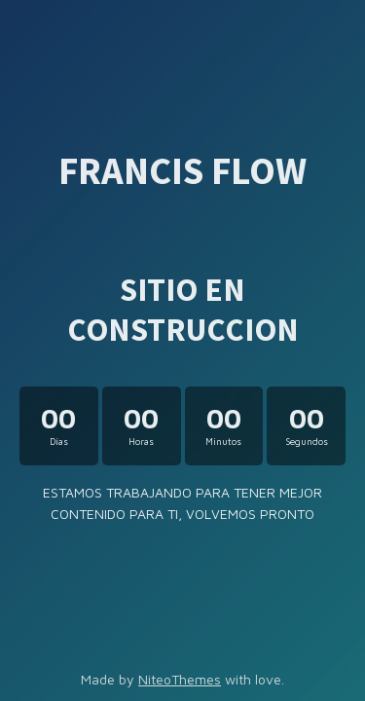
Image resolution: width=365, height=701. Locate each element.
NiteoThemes (179, 679)
